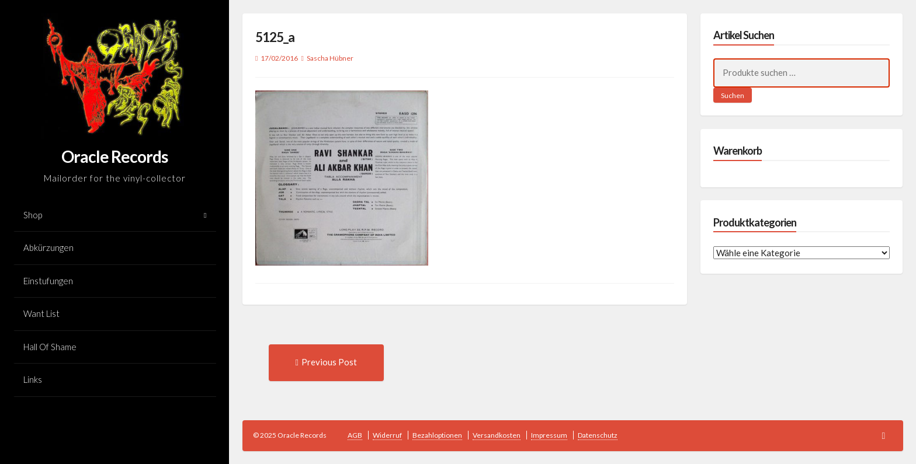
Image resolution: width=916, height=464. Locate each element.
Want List (41, 313)
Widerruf (387, 435)
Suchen (732, 95)
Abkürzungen (48, 247)
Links (32, 379)
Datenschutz (597, 435)
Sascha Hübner (330, 58)
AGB (355, 435)
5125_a (274, 37)
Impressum (549, 435)
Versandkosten (497, 435)
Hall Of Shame (50, 346)
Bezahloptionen (437, 435)
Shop (32, 215)
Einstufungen (48, 280)
